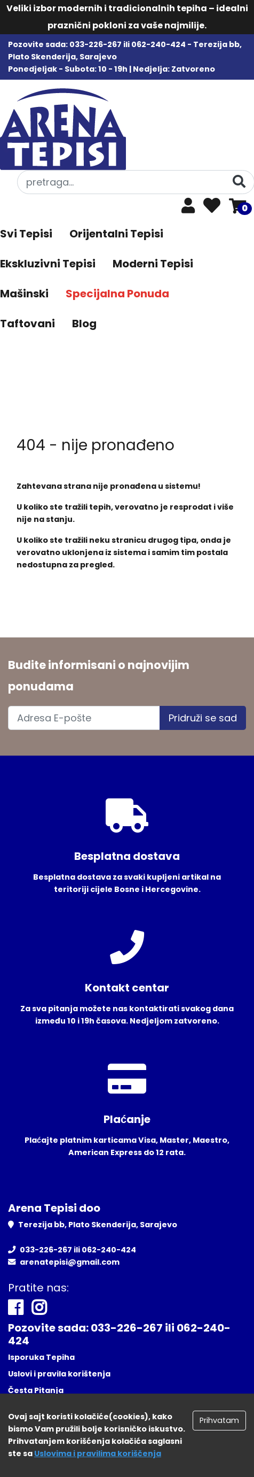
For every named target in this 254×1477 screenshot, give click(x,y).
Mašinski (24, 293)
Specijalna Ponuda (117, 293)
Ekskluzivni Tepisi (48, 263)
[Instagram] (38, 1308)
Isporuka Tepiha (41, 1357)
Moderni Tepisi (153, 263)
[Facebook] (15, 1308)
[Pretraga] (239, 181)
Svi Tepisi (26, 233)
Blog (84, 323)
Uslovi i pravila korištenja (59, 1373)
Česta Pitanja (36, 1390)
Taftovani (27, 323)
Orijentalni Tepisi (116, 233)
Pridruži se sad (203, 718)
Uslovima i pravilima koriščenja (97, 1453)
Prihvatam (219, 1420)
